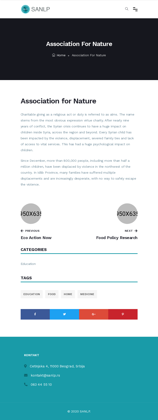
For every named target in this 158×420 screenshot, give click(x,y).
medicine (87, 294)
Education (28, 264)
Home (59, 55)
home (68, 294)
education (31, 294)
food (52, 294)
